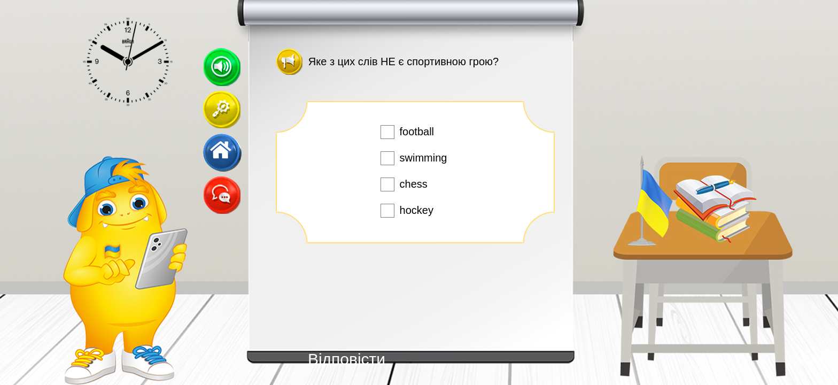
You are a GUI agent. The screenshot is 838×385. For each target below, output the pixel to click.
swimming (423, 158)
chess (414, 184)
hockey (416, 210)
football (417, 131)
